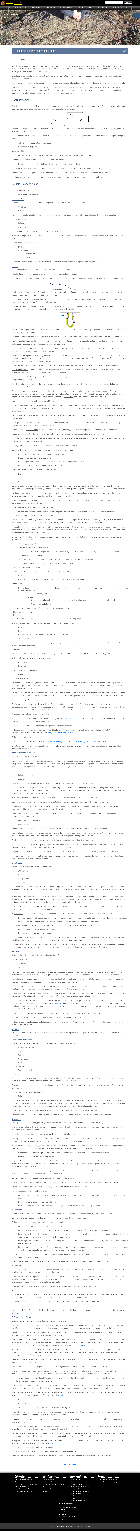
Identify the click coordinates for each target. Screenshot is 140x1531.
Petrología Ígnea (76, 1484)
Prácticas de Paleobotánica (80, 1489)
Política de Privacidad (84, 1526)
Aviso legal (71, 1526)
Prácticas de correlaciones (80, 1491)
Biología (74, 1496)
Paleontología (76, 1480)
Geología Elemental (77, 1482)
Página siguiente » (70, 1465)
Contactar (127, 7)
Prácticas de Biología (78, 1500)
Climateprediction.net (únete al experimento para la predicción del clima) (54, 1484)
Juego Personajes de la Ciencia (109, 1480)
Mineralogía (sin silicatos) (80, 1486)
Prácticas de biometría (78, 1493)
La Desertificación (49, 1480)
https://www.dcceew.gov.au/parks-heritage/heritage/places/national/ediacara (75, 741)
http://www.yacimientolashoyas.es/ (62, 733)
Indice (136, 15)
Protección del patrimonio (24, 1491)
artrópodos (56, 1003)
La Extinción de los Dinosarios (26, 1484)
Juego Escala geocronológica (109, 1482)
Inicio (11, 7)
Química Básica (76, 1498)
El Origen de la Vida (22, 1486)
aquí (82, 1345)
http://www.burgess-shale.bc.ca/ (76, 718)
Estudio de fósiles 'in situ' (24, 1489)
